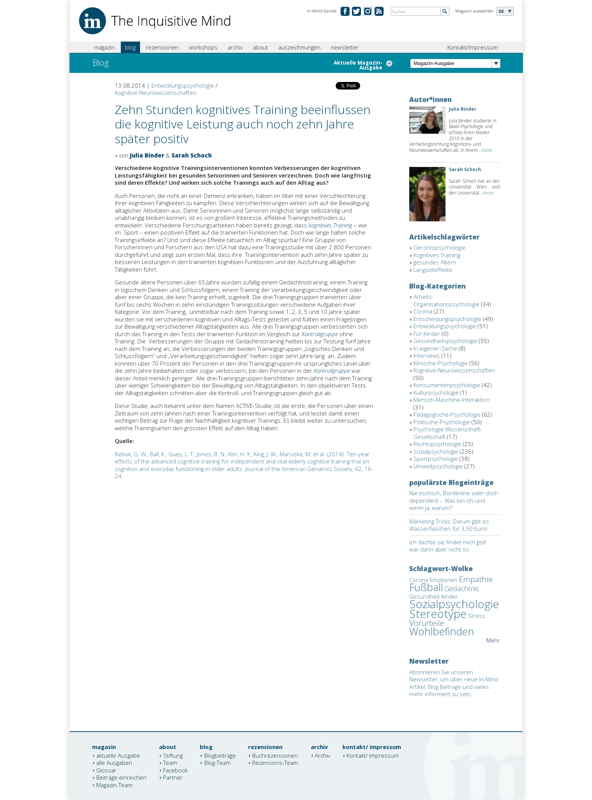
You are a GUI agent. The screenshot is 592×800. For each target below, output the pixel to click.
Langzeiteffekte (432, 269)
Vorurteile (426, 623)
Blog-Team (217, 762)
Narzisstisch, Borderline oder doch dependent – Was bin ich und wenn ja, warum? (453, 500)
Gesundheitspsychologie (445, 340)
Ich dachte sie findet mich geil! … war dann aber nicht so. (450, 545)
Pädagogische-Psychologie (447, 414)
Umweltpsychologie (438, 466)
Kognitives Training (436, 255)
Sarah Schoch (191, 155)
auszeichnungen (299, 47)
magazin (104, 47)
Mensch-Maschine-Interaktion (451, 399)
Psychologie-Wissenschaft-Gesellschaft (447, 432)
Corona (422, 311)
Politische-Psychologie (441, 422)
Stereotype (438, 613)
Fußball (426, 587)
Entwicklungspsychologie (182, 85)
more (486, 150)
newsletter (345, 47)
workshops (203, 47)
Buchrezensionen (275, 755)
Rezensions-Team (275, 762)
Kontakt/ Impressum (373, 755)
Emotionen (444, 580)
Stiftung (173, 755)
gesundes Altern (434, 262)
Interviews (426, 355)
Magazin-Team (114, 784)
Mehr (493, 640)
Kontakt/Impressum (472, 47)
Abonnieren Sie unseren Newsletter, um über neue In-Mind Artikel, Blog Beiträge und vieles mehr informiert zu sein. (453, 683)
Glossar (106, 770)
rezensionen (162, 47)
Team (170, 762)
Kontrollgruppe (320, 334)
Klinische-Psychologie (440, 363)
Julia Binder (147, 155)
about (260, 47)
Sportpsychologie (435, 458)
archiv (235, 47)
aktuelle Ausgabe (118, 755)
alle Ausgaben (114, 762)
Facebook (175, 770)
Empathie (476, 579)
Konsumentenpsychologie (446, 385)
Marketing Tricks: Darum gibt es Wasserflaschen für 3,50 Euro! (449, 525)
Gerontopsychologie (439, 247)
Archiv (322, 755)
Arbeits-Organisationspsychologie (446, 300)
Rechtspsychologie (437, 444)
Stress (476, 615)
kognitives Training (330, 225)
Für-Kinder (426, 333)
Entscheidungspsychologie (447, 319)
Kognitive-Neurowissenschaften (155, 92)
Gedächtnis (461, 588)
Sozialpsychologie (435, 451)
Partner (173, 777)
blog (130, 47)
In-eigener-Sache (435, 348)
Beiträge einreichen (121, 777)
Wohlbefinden (441, 631)
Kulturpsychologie (436, 392)
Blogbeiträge (220, 755)
